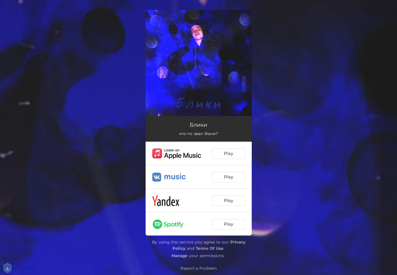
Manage (179, 255)
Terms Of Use (210, 248)
